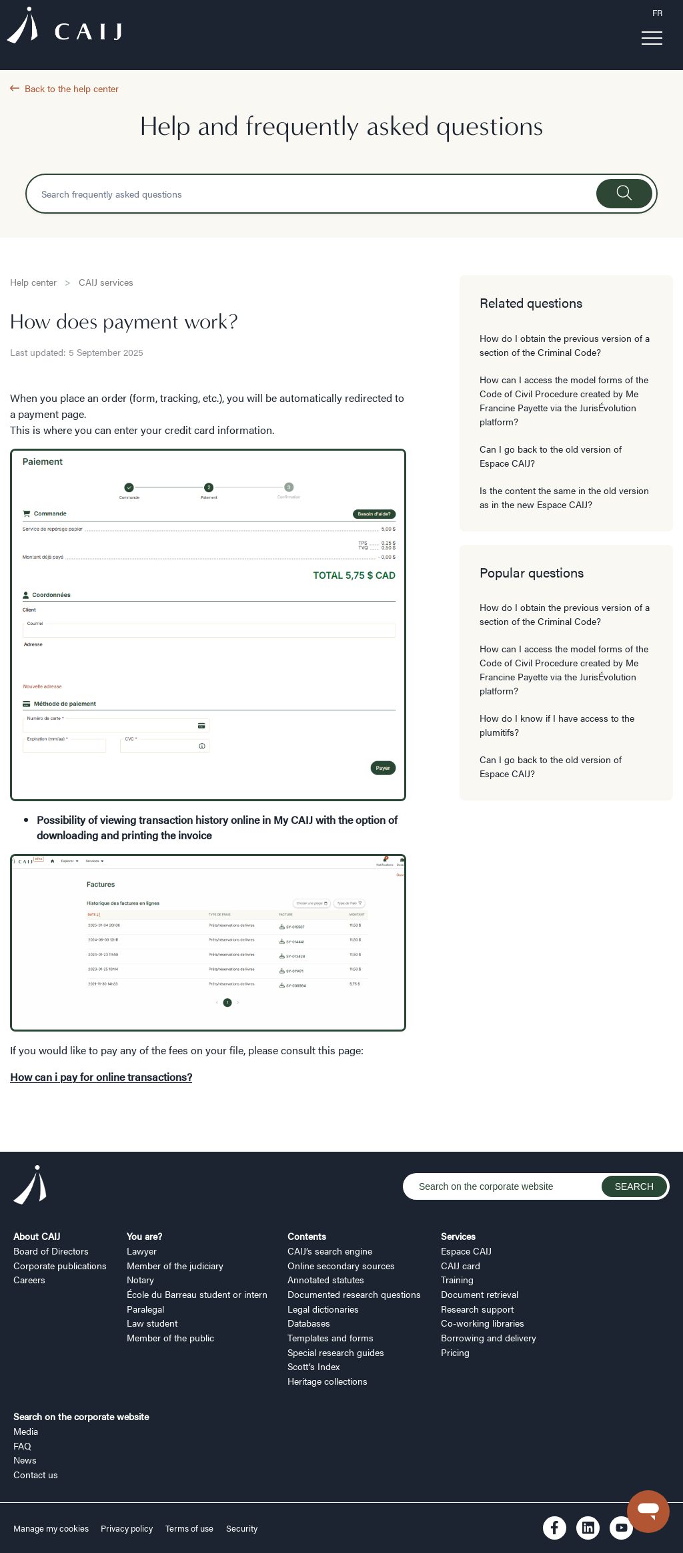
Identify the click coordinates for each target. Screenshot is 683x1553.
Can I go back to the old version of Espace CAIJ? (551, 455)
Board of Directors (51, 1250)
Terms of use (189, 1528)
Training (457, 1279)
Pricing (455, 1352)
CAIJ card (460, 1265)
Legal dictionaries (323, 1308)
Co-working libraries (482, 1322)
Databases (308, 1322)
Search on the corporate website (81, 1416)
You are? (144, 1236)
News (25, 1459)
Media (25, 1430)
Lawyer (142, 1250)
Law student (152, 1322)
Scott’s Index (313, 1366)
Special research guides (335, 1352)
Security (241, 1528)
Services (458, 1236)
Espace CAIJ (466, 1250)
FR (657, 13)
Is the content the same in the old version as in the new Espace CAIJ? (564, 497)
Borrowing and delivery (488, 1337)
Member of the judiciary (175, 1265)
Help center (33, 281)
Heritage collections (327, 1380)
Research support (477, 1308)
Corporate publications (60, 1265)
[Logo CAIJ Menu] (64, 27)
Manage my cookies (52, 1528)
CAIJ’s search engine (329, 1250)
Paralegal (145, 1308)
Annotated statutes (325, 1279)
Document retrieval (479, 1294)
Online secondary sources (341, 1265)
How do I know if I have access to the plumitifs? (557, 724)
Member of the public (170, 1337)
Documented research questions (354, 1294)
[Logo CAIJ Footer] (30, 1186)
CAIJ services (106, 281)
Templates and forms (330, 1337)
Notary (140, 1279)
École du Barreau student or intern (197, 1294)
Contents (306, 1236)
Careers (29, 1279)
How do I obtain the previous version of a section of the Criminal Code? (565, 345)
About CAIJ (36, 1236)
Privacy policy (127, 1528)
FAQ (22, 1445)
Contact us (35, 1474)
